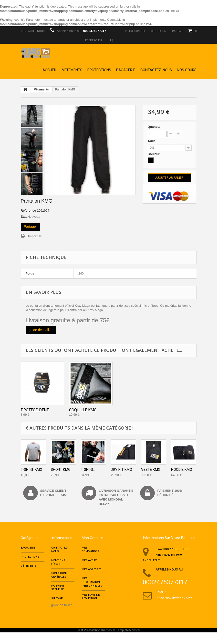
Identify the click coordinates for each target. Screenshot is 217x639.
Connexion (158, 31)
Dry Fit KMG (121, 469)
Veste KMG (150, 469)
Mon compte (92, 538)
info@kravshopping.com (174, 597)
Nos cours (186, 70)
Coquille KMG (82, 410)
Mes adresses (92, 572)
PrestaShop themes (98, 637)
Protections (99, 70)
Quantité (154, 126)
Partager (30, 226)
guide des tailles (41, 330)
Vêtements (72, 70)
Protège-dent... (36, 410)
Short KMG (61, 469)
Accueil (49, 70)
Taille (152, 141)
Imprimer (35, 236)
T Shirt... (88, 469)
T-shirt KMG (31, 469)
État (24, 216)
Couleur (154, 154)
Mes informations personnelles (92, 586)
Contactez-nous (33, 31)
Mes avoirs (90, 562)
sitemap (57, 604)
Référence (28, 210)
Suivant (32, 192)
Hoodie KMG (181, 469)
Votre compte (135, 31)
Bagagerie (125, 70)
